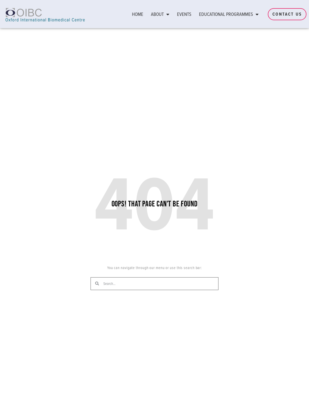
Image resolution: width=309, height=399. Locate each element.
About (160, 14)
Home (137, 14)
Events (184, 14)
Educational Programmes (229, 14)
